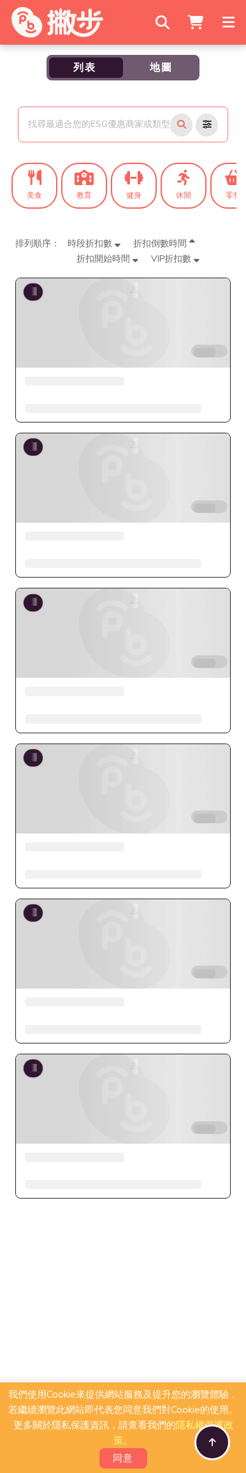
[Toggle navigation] (229, 22)
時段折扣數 (94, 243)
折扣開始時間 (107, 259)
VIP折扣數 (175, 259)
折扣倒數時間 (164, 243)
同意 (123, 1458)
